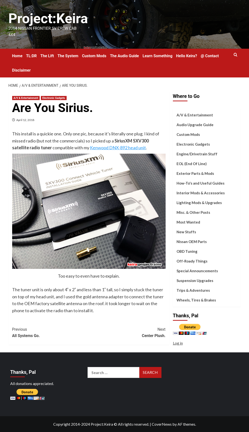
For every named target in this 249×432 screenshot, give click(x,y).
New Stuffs (186, 232)
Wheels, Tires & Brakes (196, 300)
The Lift (47, 56)
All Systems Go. (50, 332)
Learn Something (157, 56)
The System (68, 56)
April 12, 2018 (25, 120)
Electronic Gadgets (193, 144)
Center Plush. (127, 332)
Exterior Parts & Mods (195, 173)
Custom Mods (94, 56)
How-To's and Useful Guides (200, 183)
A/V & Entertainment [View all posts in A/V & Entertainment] (26, 98)
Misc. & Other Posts (193, 212)
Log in (178, 343)
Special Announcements (197, 271)
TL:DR (31, 56)
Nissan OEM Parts (192, 241)
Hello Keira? (186, 56)
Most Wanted (188, 222)
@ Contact (210, 56)
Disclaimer (21, 70)
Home (17, 56)
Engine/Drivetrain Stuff (197, 154)
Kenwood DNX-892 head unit (118, 147)
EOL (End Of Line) (192, 163)
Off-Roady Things (192, 261)
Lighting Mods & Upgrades (199, 202)
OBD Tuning (187, 251)
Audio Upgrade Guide (195, 124)
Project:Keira (50, 18)
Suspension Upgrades (195, 280)
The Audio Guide (124, 56)
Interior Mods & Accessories (201, 193)
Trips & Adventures (193, 290)
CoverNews (162, 424)
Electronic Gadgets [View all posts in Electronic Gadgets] (53, 98)
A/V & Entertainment (195, 115)
